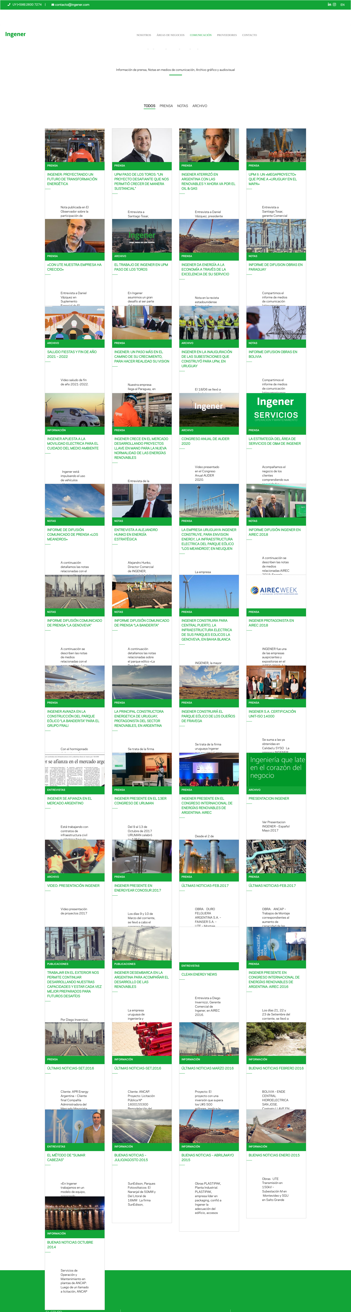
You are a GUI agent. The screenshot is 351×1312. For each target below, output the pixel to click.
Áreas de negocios (170, 34)
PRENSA (166, 106)
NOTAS (182, 106)
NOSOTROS (144, 34)
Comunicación (201, 34)
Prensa (52, 166)
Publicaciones (57, 964)
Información (56, 430)
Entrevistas (56, 790)
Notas (253, 256)
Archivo (120, 256)
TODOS (149, 106)
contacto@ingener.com (71, 4)
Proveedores (227, 34)
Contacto (249, 34)
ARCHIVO (200, 106)
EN (343, 5)
